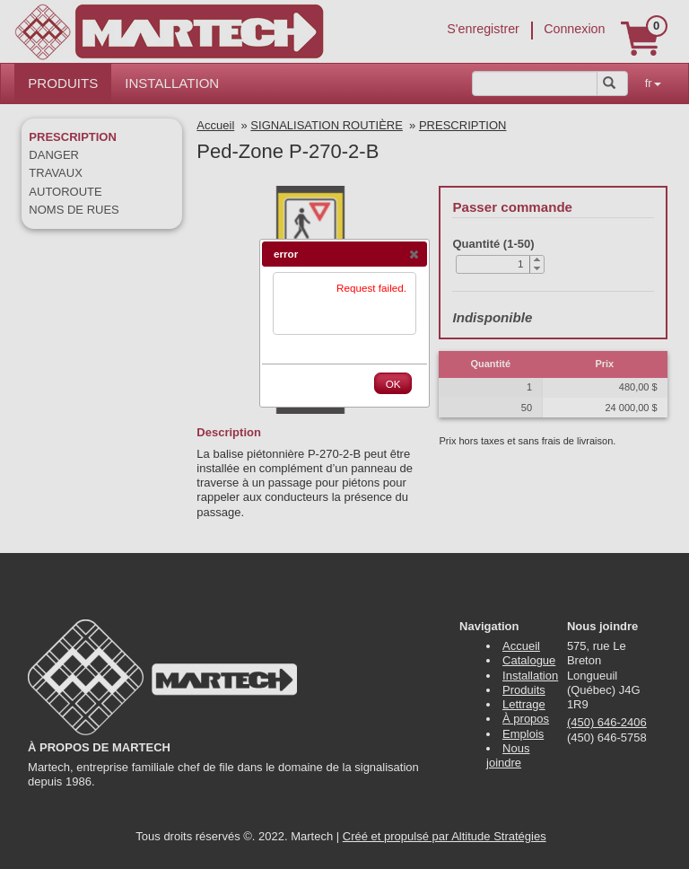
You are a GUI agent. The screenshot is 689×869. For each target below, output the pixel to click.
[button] (414, 254)
